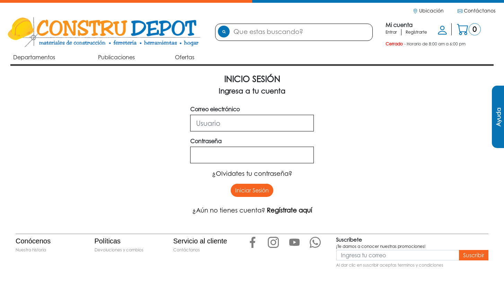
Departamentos (34, 57)
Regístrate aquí (289, 210)
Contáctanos (476, 11)
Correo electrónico (215, 109)
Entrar (391, 32)
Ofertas (184, 57)
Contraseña (206, 141)
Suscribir (473, 255)
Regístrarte (416, 32)
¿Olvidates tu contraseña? (252, 173)
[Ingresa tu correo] (397, 255)
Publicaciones (118, 57)
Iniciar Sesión (252, 190)
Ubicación (428, 11)
